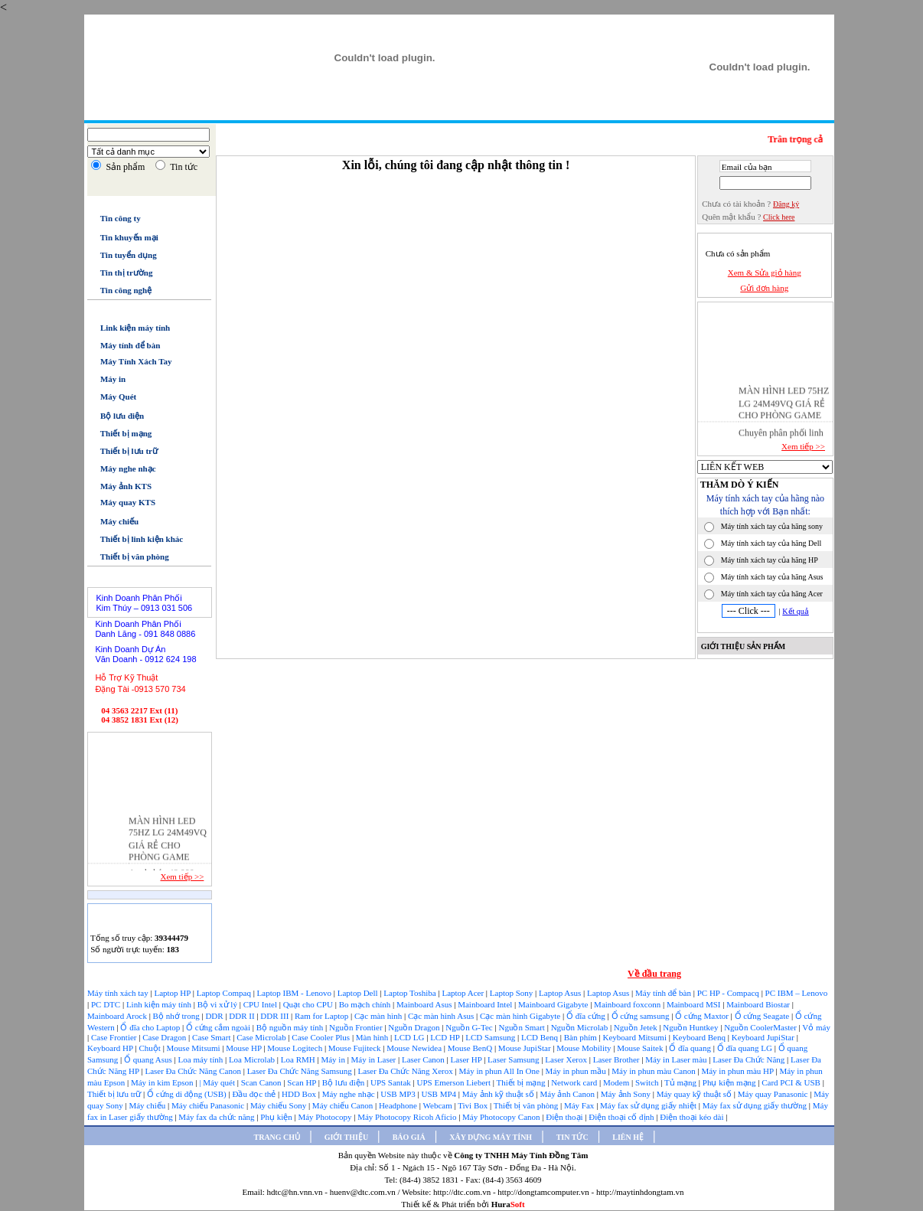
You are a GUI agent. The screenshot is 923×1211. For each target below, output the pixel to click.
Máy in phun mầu (577, 1071)
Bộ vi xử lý (217, 1004)
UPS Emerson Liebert (454, 1082)
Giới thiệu (307, 111)
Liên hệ (556, 111)
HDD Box (300, 1093)
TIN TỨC (572, 1137)
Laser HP (467, 1059)
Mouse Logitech (296, 1048)
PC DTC (106, 1004)
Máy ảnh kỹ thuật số (499, 1093)
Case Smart (212, 1037)
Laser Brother (617, 1059)
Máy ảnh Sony (627, 1093)
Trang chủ (246, 111)
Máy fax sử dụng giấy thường (756, 1105)
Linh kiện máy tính (160, 1004)
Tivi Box (474, 1105)
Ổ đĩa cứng (587, 1015)
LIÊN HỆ (628, 1137)
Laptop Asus (561, 992)
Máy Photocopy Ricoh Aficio (407, 1116)
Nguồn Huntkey (691, 1027)
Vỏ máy (816, 1027)
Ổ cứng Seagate (763, 1015)
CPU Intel (261, 1004)
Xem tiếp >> (182, 876)
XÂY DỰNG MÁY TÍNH (490, 1137)
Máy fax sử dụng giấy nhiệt (649, 1105)
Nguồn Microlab (580, 1027)
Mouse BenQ (471, 1048)
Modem (617, 1082)
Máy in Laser (374, 1059)
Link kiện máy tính (128, 327)
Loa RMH (299, 1059)
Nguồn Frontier (356, 1027)
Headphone (399, 1105)
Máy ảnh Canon (568, 1093)
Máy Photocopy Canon (502, 1116)
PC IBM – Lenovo (796, 992)
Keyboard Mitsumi (636, 1037)
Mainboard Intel (486, 1004)
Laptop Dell (359, 992)
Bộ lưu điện (115, 415)
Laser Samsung (514, 1059)
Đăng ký (786, 204)
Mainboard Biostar (757, 1004)
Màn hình (373, 1037)
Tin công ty (113, 218)
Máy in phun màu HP (738, 1071)
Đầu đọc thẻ (254, 1093)
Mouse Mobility (584, 1048)
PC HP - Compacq (729, 992)
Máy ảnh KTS (119, 486)
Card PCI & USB (792, 1082)
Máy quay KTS (121, 502)
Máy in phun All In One (499, 1071)
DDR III (275, 1015)
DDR (215, 1015)
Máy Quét (111, 396)
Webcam (439, 1105)
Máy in (106, 379)
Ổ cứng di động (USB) (187, 1093)
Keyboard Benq (700, 1037)
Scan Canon (262, 1082)
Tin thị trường (119, 272)
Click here (778, 217)
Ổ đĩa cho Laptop (150, 1027)
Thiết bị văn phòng (127, 556)
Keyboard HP (111, 1048)
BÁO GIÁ (409, 1137)
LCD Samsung (491, 1037)
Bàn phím (581, 1037)
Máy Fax (580, 1105)
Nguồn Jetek (637, 1027)
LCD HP (446, 1037)
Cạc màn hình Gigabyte (521, 1015)
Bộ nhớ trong (177, 1015)
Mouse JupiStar (525, 1048)
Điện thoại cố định (622, 1116)
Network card (575, 1082)
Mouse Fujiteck (355, 1048)
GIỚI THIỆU (346, 1137)
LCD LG (410, 1037)
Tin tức (509, 111)
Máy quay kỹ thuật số (695, 1093)
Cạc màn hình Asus (442, 1015)
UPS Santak (391, 1082)
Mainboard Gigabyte (554, 1004)
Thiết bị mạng (119, 433)
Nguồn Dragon (415, 1027)
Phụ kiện (277, 1116)
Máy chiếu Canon (343, 1105)
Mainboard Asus (425, 1004)
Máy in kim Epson (162, 1082)
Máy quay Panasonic (774, 1093)
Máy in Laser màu (677, 1059)
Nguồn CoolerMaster (761, 1027)
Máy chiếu (113, 521)
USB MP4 (440, 1093)
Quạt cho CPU (309, 1004)
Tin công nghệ (119, 290)
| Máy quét (218, 1082)
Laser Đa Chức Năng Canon (194, 1071)
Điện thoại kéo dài (693, 1116)
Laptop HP (172, 992)
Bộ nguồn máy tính (290, 1027)
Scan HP (301, 1082)
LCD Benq (539, 1037)
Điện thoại (565, 1116)
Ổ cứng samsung (642, 1015)
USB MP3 (398, 1093)
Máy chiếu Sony (279, 1105)
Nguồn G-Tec (469, 1027)
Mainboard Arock (118, 1015)
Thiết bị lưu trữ (122, 450)
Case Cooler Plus (322, 1037)
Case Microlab (261, 1037)
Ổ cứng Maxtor (703, 1015)
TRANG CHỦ (277, 1137)
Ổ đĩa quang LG (746, 1048)
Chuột (150, 1048)
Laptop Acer (463, 992)
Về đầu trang (654, 973)
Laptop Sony (512, 992)
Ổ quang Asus (149, 1059)
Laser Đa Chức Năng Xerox (406, 1071)
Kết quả (795, 611)
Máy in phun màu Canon (654, 1071)
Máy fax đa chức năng (217, 1116)
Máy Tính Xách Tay (129, 361)
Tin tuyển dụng (121, 255)
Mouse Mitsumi (195, 1048)
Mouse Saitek (641, 1048)
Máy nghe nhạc (121, 468)
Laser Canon (423, 1059)
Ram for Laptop (323, 1015)
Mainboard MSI (694, 1004)
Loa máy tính (201, 1059)
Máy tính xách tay (118, 992)
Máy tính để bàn (123, 345)
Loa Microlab (253, 1059)
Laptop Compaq (223, 992)
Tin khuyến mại (122, 237)
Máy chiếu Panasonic (208, 1105)
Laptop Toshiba (410, 992)
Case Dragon (165, 1037)
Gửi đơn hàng (764, 287)
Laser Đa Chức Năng (750, 1059)
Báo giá (361, 110)
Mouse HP (244, 1048)
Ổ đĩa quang (691, 1048)
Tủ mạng (681, 1082)
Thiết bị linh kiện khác (135, 538)
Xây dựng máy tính (435, 111)
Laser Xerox (566, 1059)
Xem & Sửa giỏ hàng (764, 272)
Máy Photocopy (326, 1116)
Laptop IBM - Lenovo (295, 992)
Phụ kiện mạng (729, 1082)
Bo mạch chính (366, 1004)
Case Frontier (115, 1037)
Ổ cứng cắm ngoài (219, 1027)
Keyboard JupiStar (764, 1037)
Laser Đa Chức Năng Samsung (300, 1071)
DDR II (242, 1015)
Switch (647, 1082)
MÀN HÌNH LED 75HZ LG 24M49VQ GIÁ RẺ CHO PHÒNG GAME (784, 405)
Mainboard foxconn (628, 1004)
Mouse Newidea (415, 1048)
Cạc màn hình (379, 1015)
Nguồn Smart (522, 1027)
